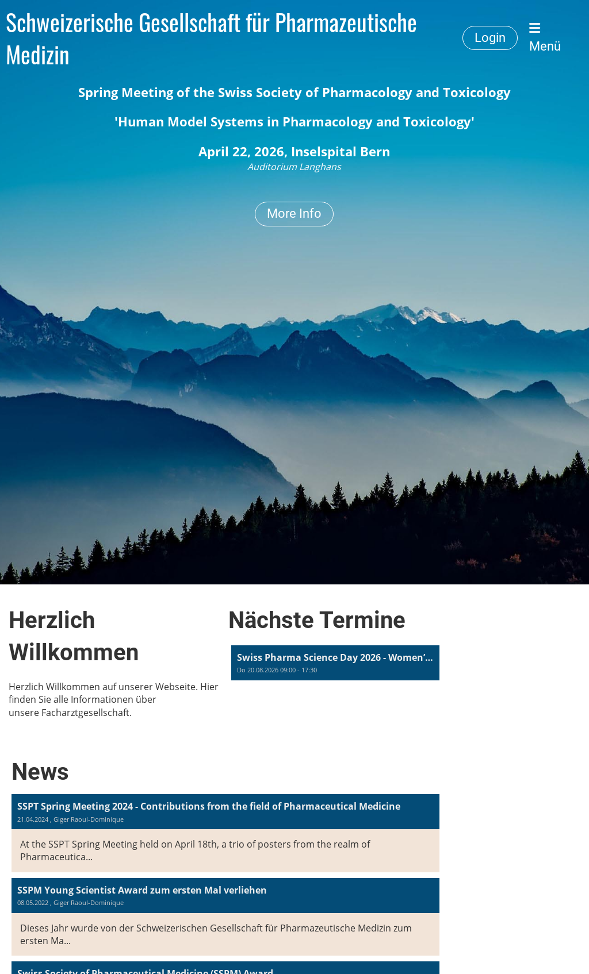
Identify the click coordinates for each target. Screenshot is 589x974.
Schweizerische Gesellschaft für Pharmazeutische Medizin (211, 38)
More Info (294, 213)
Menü (545, 37)
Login (490, 37)
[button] (335, 662)
